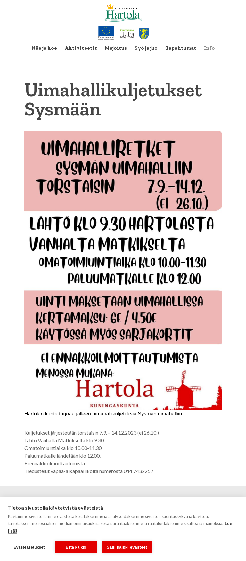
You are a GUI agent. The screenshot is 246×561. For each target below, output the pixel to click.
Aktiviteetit (81, 48)
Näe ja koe (44, 48)
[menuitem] (44, 48)
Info (209, 48)
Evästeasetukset (29, 547)
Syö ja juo (146, 48)
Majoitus (116, 48)
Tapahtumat (180, 48)
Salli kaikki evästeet (127, 547)
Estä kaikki (76, 547)
